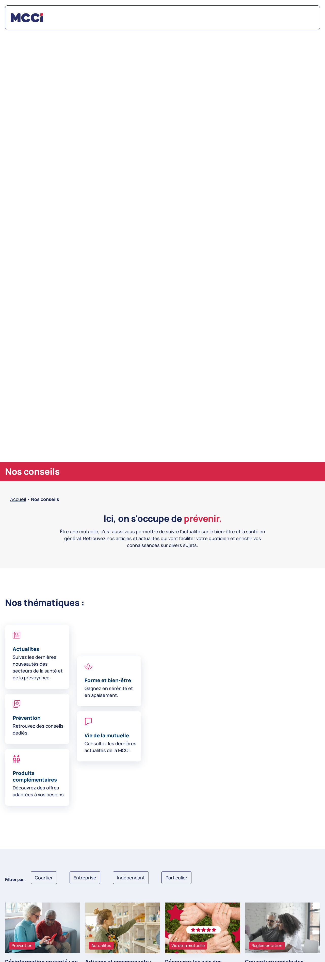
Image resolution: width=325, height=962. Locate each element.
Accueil (18, 499)
